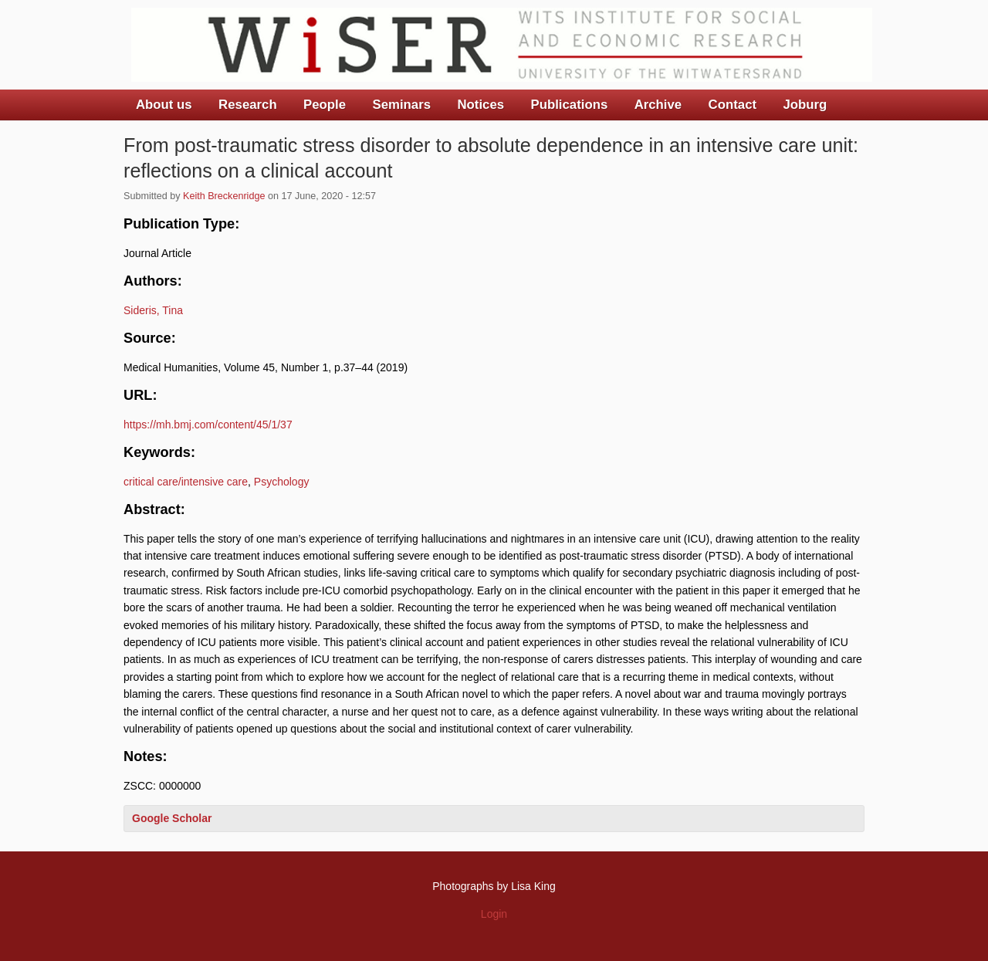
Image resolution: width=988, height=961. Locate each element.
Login (494, 914)
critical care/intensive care (186, 481)
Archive (658, 104)
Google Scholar (171, 818)
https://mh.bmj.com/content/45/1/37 (208, 424)
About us (164, 104)
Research (247, 104)
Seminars (402, 104)
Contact (732, 104)
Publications (568, 104)
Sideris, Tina (153, 310)
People (324, 104)
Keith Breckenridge (224, 196)
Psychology (282, 481)
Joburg (805, 104)
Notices (480, 104)
